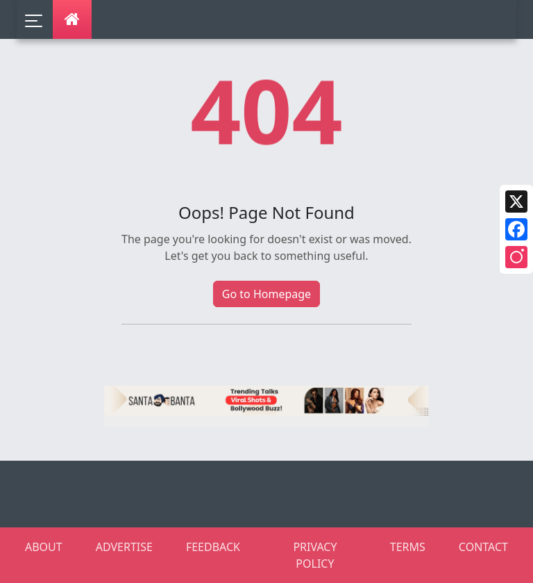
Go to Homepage (266, 294)
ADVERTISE (124, 547)
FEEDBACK (213, 547)
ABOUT (43, 547)
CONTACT (483, 547)
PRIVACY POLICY (315, 555)
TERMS (407, 547)
